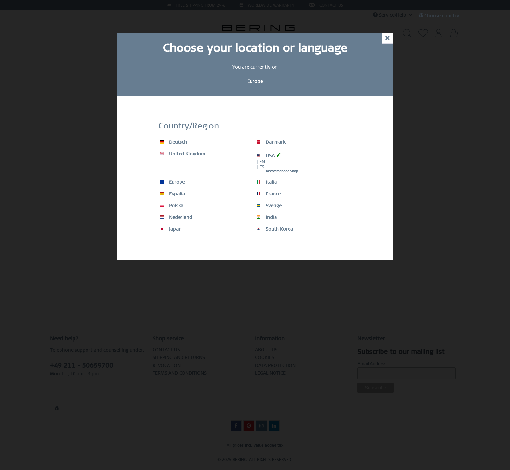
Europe (172, 182)
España (172, 193)
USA (269, 155)
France (269, 193)
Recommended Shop (282, 171)
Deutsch (173, 142)
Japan (170, 229)
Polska (171, 205)
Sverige (269, 205)
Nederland (176, 217)
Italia (267, 182)
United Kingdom (182, 153)
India (267, 217)
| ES (260, 166)
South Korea (275, 229)
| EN (261, 161)
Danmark (271, 142)
